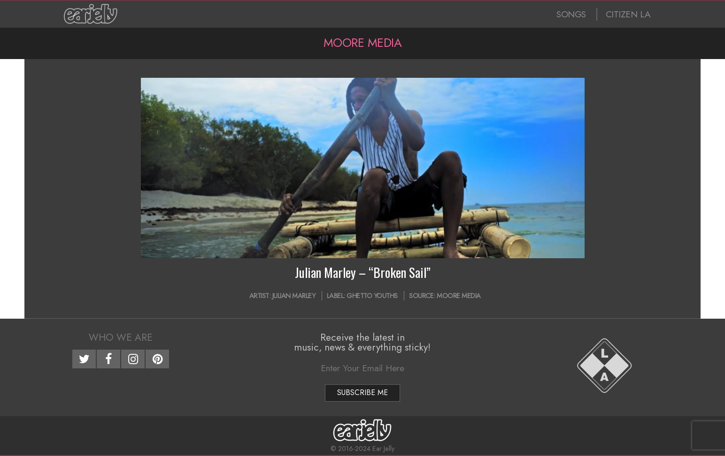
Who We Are (121, 337)
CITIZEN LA (628, 14)
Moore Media (459, 295)
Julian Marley (294, 295)
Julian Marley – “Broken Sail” (363, 272)
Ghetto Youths (372, 295)
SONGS (571, 14)
